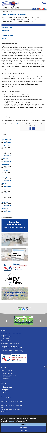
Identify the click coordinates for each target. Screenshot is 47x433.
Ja (30, 128)
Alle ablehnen (23, 427)
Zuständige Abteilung (7, 27)
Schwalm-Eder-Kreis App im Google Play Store (12, 352)
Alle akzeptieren (23, 430)
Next (41, 320)
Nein (34, 128)
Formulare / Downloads (7, 35)
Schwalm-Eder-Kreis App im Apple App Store (11, 350)
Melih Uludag (5, 208)
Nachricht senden (7, 142)
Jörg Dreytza (4, 152)
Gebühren (4, 33)
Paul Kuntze (4, 189)
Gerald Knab (4, 183)
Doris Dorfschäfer (5, 145)
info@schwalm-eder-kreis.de (9, 342)
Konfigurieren (23, 424)
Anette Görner (5, 158)
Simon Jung (4, 177)
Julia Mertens (5, 196)
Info (3, 25)
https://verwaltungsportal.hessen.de (24, 69)
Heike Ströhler (5, 202)
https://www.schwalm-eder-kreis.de (11, 343)
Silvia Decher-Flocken (6, 139)
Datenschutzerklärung (12, 421)
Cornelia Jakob (5, 170)
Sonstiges (4, 38)
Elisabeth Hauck (5, 164)
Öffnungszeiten (5, 30)
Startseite (5, 13)
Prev (5, 320)
